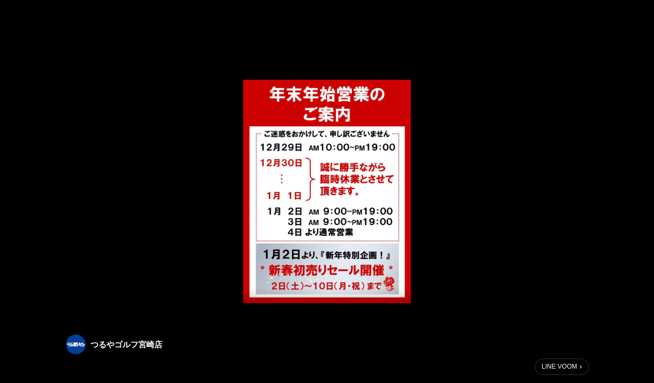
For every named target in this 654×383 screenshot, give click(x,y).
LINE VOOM (559, 366)
